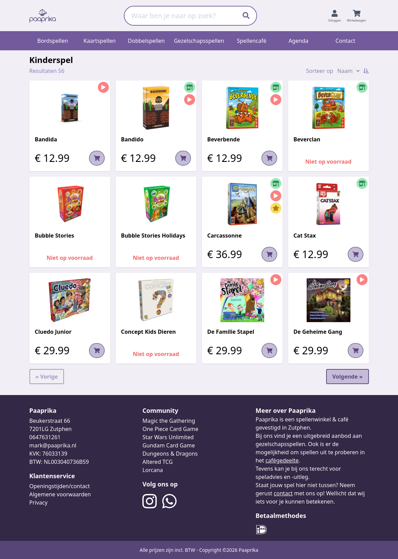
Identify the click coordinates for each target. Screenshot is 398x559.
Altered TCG (157, 462)
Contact (345, 41)
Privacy (38, 502)
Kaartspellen (100, 41)
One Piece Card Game (170, 429)
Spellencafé (251, 41)
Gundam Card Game (168, 445)
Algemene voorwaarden (60, 494)
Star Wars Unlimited (168, 437)
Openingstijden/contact (59, 486)
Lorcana (152, 470)
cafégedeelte (282, 460)
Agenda (298, 41)
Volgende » (347, 376)
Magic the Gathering (168, 420)
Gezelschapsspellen (199, 41)
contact (283, 493)
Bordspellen (52, 41)
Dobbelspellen (146, 41)
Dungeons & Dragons (170, 453)
